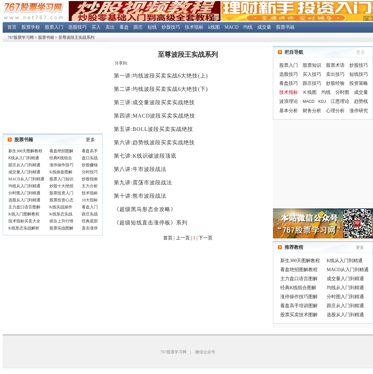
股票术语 (335, 65)
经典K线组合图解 (298, 287)
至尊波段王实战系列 (76, 37)
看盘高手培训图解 (299, 305)
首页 (12, 27)
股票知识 (312, 65)
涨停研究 (358, 110)
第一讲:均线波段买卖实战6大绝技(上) (161, 75)
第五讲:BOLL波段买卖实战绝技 (153, 129)
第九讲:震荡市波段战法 (143, 182)
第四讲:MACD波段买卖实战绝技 (154, 116)
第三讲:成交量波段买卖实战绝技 (154, 102)
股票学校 (30, 27)
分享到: (121, 63)
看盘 (124, 27)
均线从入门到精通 (345, 287)
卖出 (110, 27)
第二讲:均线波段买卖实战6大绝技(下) (161, 89)
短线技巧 (358, 74)
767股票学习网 (21, 37)
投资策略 (358, 83)
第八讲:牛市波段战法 (140, 169)
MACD (232, 27)
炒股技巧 (170, 27)
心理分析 (335, 110)
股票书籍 (285, 27)
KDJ (322, 101)
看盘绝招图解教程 (299, 269)
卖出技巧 (335, 74)
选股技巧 (77, 27)
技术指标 (194, 27)
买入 (96, 27)
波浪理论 (288, 101)
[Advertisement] (323, 164)
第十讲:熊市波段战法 (140, 196)
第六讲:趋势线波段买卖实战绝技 (154, 142)
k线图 (214, 27)
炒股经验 (335, 83)
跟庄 (138, 27)
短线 (152, 27)
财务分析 (312, 110)
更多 (90, 139)
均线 (248, 27)
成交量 (264, 27)
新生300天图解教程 (300, 260)
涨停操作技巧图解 (299, 296)
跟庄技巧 (312, 83)
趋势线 (361, 101)
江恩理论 (340, 101)
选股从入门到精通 (345, 314)
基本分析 (288, 110)
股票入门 (54, 27)
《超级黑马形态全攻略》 (145, 209)
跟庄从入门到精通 (345, 305)
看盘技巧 (288, 83)
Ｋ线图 (310, 92)
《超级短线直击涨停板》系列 (151, 222)
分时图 (342, 92)
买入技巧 (312, 74)
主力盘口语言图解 (299, 278)
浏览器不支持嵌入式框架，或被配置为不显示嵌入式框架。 (52, 190)
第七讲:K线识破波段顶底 (145, 156)
